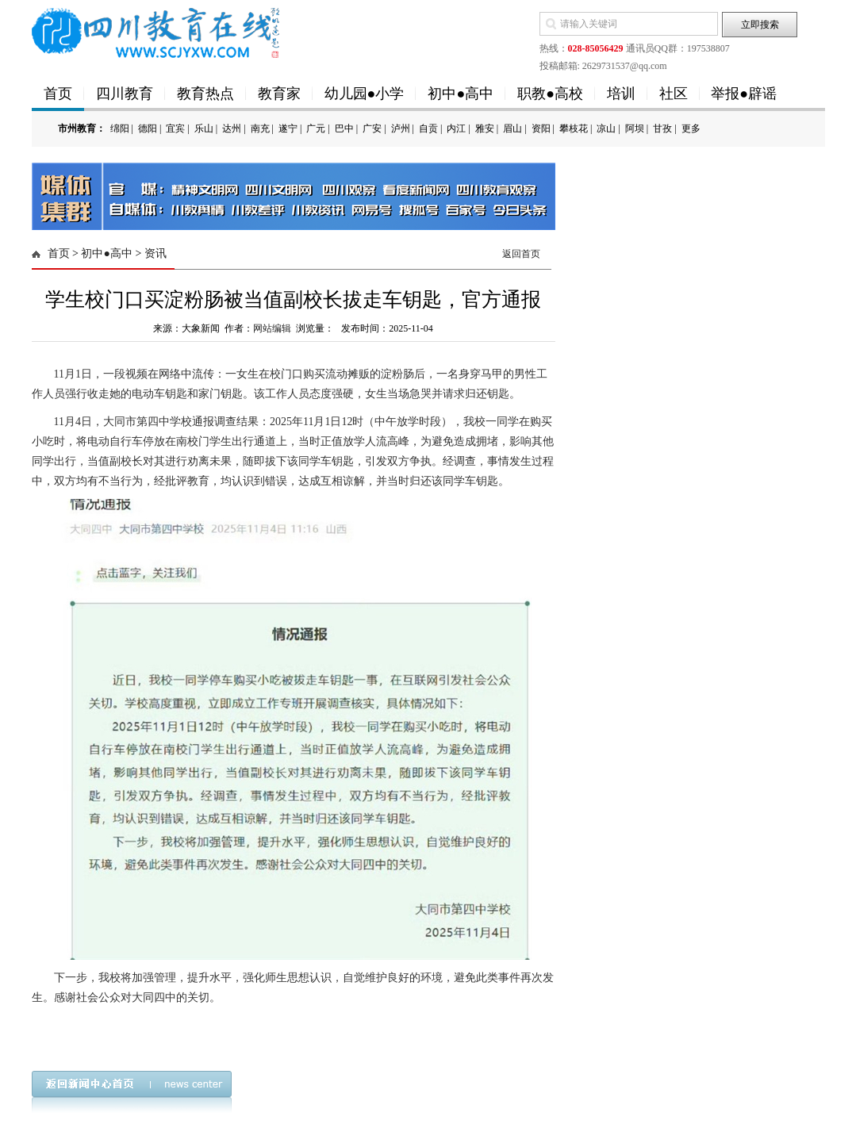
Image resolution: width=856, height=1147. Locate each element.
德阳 (147, 128)
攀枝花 (573, 128)
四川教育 (124, 94)
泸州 (400, 128)
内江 (456, 128)
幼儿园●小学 (364, 94)
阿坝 (634, 128)
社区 (673, 94)
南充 (260, 128)
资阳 (541, 128)
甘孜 (662, 128)
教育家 (279, 94)
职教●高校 (550, 94)
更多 (691, 128)
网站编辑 (272, 328)
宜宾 (175, 128)
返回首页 (521, 253)
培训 (621, 94)
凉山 (606, 128)
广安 (372, 128)
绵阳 (119, 128)
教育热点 (205, 94)
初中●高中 (460, 94)
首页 (58, 94)
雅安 (484, 128)
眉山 (512, 128)
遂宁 (287, 128)
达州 (231, 128)
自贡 (428, 128)
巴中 (344, 128)
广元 (315, 128)
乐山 (203, 128)
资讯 (155, 253)
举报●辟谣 (744, 94)
